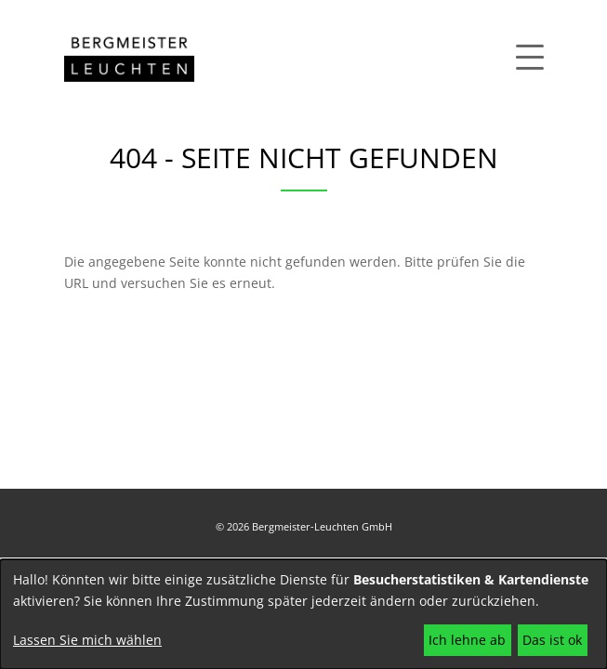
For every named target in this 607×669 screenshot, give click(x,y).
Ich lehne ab (467, 640)
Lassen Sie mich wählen (87, 640)
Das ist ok (552, 640)
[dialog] (303, 614)
